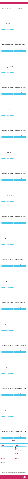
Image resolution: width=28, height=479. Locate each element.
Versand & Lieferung (17, 448)
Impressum (2, 461)
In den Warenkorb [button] (7, 244)
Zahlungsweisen (16, 451)
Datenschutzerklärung (3, 462)
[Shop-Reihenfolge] (22, 8)
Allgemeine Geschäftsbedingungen (18, 450)
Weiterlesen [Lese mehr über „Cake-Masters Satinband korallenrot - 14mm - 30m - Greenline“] (7, 330)
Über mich (2, 460)
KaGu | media (20, 475)
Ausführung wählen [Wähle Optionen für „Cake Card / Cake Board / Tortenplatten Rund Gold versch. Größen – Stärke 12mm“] (7, 115)
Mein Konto (16, 447)
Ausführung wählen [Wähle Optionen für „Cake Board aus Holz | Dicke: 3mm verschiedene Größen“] (7, 29)
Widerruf (15, 449)
